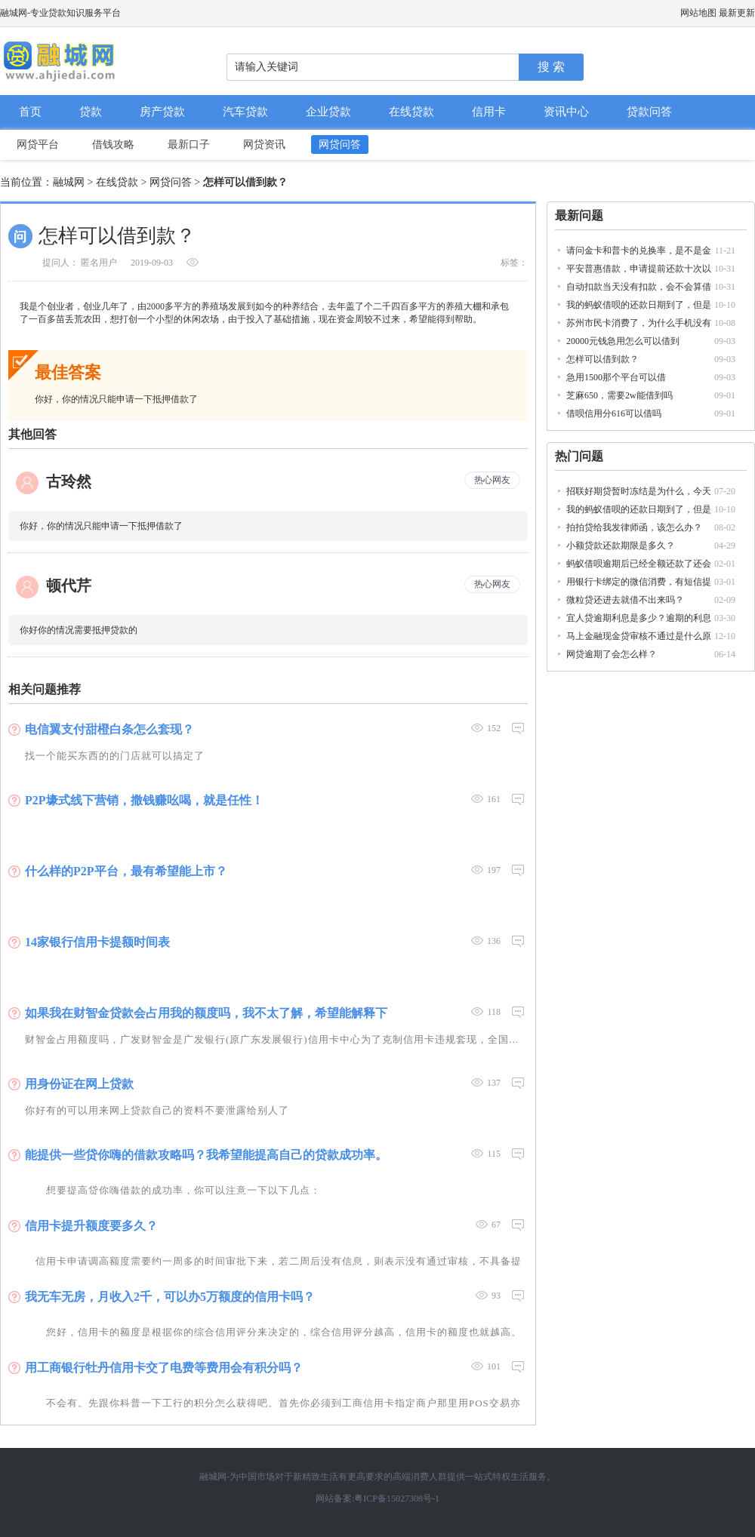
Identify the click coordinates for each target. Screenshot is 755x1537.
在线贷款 (411, 112)
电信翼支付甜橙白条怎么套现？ (109, 729)
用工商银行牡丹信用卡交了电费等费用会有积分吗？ (164, 1367)
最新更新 (737, 13)
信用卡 (489, 112)
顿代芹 (68, 585)
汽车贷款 (245, 112)
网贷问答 (340, 144)
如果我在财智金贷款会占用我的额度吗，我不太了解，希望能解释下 (206, 1013)
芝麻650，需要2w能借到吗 (619, 395)
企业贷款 (328, 112)
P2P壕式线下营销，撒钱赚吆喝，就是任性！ (144, 800)
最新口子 (189, 144)
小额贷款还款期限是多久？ (620, 545)
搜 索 (551, 66)
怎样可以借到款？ (602, 359)
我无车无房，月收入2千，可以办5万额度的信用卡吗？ (170, 1296)
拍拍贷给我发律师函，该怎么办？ (634, 527)
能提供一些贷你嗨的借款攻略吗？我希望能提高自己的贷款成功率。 (206, 1154)
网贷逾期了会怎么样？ (611, 654)
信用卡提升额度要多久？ (91, 1225)
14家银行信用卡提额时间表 (97, 942)
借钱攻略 (113, 144)
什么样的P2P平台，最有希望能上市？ (126, 871)
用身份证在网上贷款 (79, 1083)
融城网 (69, 182)
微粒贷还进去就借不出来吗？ (625, 600)
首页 (30, 112)
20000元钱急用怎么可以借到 (623, 341)
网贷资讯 (264, 144)
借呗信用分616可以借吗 (613, 413)
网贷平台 (38, 144)
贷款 (90, 112)
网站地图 (698, 13)
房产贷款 (162, 112)
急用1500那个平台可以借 (616, 377)
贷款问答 (649, 112)
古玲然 (68, 481)
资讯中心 (566, 112)
